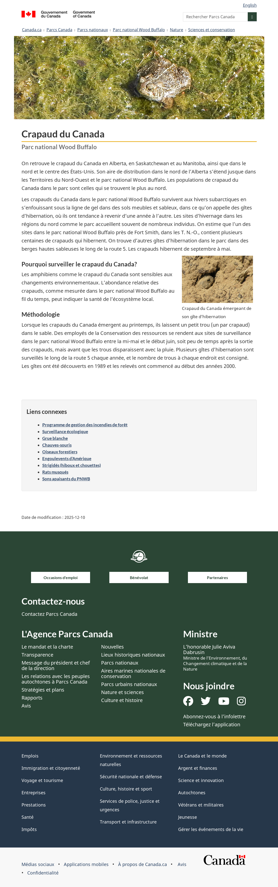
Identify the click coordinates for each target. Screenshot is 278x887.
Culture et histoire (122, 700)
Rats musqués (55, 472)
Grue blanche (55, 438)
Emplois (30, 756)
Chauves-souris (57, 445)
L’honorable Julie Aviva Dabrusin (215, 657)
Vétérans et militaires (201, 805)
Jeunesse (187, 817)
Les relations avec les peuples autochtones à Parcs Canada (56, 679)
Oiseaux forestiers (59, 451)
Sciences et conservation (211, 29)
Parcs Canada (59, 29)
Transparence (37, 654)
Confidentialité (43, 873)
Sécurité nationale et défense (131, 777)
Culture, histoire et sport (126, 789)
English (250, 5)
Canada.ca (32, 29)
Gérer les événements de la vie (210, 829)
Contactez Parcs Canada (49, 614)
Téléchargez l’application (211, 724)
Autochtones (191, 793)
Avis (26, 705)
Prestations (34, 805)
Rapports (32, 697)
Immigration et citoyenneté (51, 768)
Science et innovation (201, 780)
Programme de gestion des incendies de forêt (85, 424)
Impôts (29, 829)
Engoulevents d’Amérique (66, 458)
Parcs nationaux (92, 29)
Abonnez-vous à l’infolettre (214, 716)
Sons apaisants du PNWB (66, 478)
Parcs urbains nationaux (129, 684)
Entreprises (34, 793)
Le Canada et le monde (202, 756)
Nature (176, 29)
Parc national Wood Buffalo (139, 29)
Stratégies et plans (43, 689)
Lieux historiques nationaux (133, 654)
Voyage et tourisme (42, 780)
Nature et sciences (122, 692)
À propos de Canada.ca (142, 864)
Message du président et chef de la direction (56, 665)
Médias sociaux (38, 864)
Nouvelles (112, 646)
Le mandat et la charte (47, 646)
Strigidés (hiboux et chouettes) (71, 465)
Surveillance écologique (65, 431)
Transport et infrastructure (128, 822)
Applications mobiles (86, 864)
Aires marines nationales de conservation (133, 673)
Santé (28, 817)
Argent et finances (197, 768)
